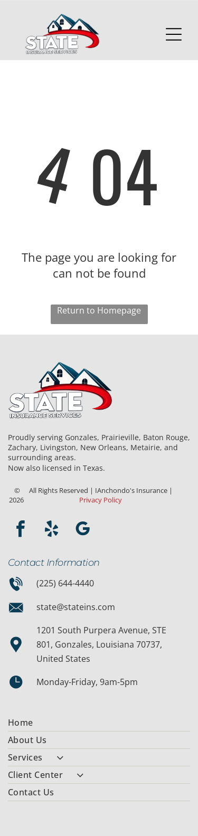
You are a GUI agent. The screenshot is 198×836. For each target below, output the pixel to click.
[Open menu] (174, 34)
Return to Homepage (99, 310)
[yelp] (51, 530)
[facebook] (20, 530)
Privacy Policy (100, 500)
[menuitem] (99, 723)
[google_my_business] (82, 530)
